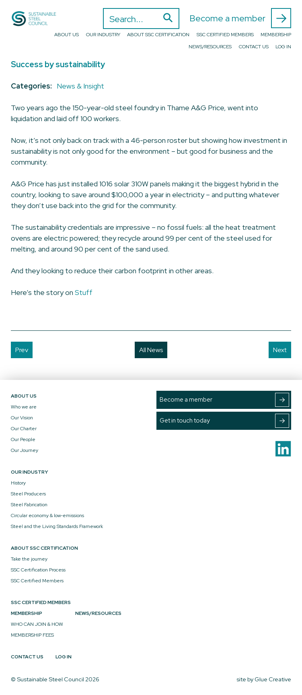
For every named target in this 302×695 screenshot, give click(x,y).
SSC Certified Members (225, 34)
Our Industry (103, 34)
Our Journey (24, 450)
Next (280, 350)
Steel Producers (28, 494)
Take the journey (29, 559)
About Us (66, 34)
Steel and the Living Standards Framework (57, 526)
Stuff (83, 292)
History (18, 483)
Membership (276, 34)
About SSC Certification (158, 34)
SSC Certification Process (38, 570)
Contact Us (254, 46)
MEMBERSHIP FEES (32, 635)
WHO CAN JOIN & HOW (37, 624)
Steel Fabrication (29, 504)
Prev (21, 350)
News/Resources (210, 46)
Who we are (24, 407)
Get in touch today (224, 421)
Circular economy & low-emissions (47, 515)
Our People (23, 439)
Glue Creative (273, 679)
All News (151, 350)
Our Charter (24, 428)
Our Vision (22, 418)
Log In (283, 46)
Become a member (240, 18)
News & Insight (80, 86)
